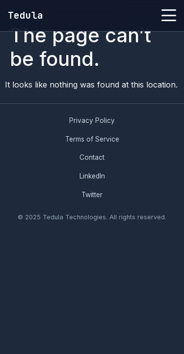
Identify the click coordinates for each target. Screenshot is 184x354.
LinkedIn (92, 176)
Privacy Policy (92, 120)
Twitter (92, 195)
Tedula (25, 15)
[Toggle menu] (168, 15)
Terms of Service (92, 139)
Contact (92, 157)
